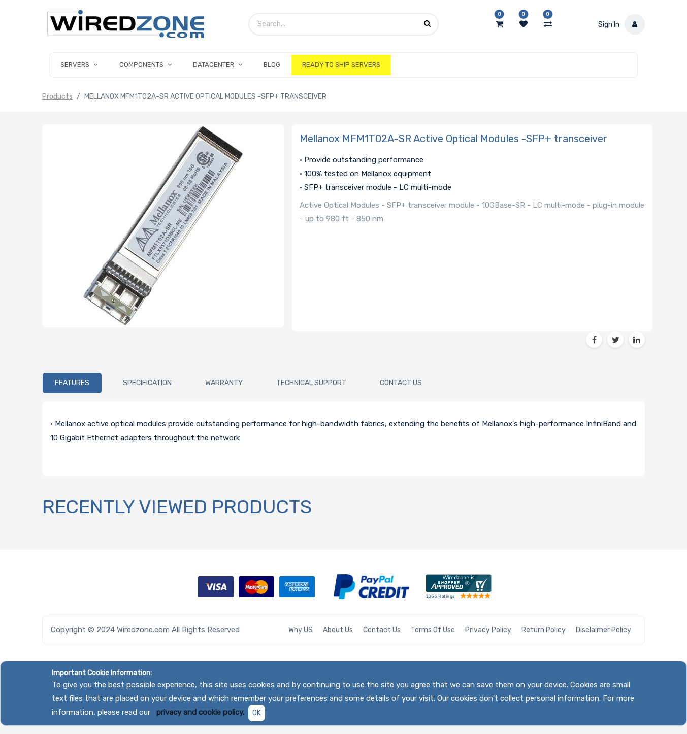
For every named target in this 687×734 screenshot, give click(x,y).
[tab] (72, 383)
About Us (338, 630)
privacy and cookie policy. (200, 712)
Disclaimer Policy (603, 630)
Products (57, 96)
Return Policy (543, 630)
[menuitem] (272, 65)
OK (256, 713)
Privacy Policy (488, 630)
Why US (300, 630)
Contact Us (382, 630)
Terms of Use (433, 630)
